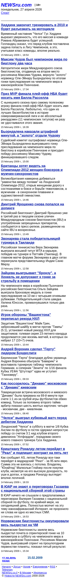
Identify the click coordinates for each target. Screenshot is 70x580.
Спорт (5, 12)
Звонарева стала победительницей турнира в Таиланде (30, 240)
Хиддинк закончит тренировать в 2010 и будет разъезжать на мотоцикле (34, 27)
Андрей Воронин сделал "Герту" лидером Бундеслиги (28, 351)
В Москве (25, 572)
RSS (52, 566)
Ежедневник (40, 566)
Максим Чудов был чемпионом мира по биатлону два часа (34, 61)
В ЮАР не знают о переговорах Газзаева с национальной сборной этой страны (35, 488)
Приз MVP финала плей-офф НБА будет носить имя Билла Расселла (34, 96)
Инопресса (40, 572)
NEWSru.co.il (9, 572)
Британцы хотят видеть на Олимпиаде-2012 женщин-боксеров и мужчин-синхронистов (32, 170)
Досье (17, 566)
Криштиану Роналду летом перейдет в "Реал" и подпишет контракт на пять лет (34, 451)
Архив (26, 566)
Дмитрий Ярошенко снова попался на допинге (32, 206)
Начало (6, 566)
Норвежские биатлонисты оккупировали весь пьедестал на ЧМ (35, 523)
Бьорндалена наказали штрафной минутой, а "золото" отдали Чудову (30, 133)
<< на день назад (9, 559)
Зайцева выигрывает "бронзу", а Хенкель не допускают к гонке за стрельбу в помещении (28, 277)
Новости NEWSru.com (17, 575)
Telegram (7, 569)
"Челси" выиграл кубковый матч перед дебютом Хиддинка (34, 420)
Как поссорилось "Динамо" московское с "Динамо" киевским (34, 385)
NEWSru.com (16, 5)
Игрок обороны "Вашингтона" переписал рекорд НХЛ (26, 317)
